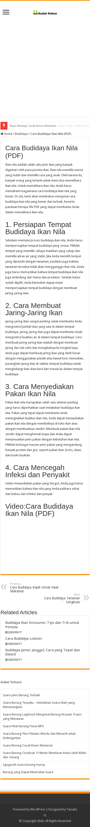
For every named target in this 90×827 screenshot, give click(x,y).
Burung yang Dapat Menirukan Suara (28, 772)
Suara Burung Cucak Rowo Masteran (32, 125)
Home (6, 134)
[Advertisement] (45, 65)
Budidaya (21, 134)
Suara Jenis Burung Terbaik (21, 695)
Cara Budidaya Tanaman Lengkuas (55, 598)
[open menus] (6, 13)
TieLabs (71, 809)
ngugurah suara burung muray (24, 764)
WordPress (37, 809)
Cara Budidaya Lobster (23, 638)
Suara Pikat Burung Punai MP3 (23, 726)
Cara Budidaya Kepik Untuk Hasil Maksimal (34, 587)
